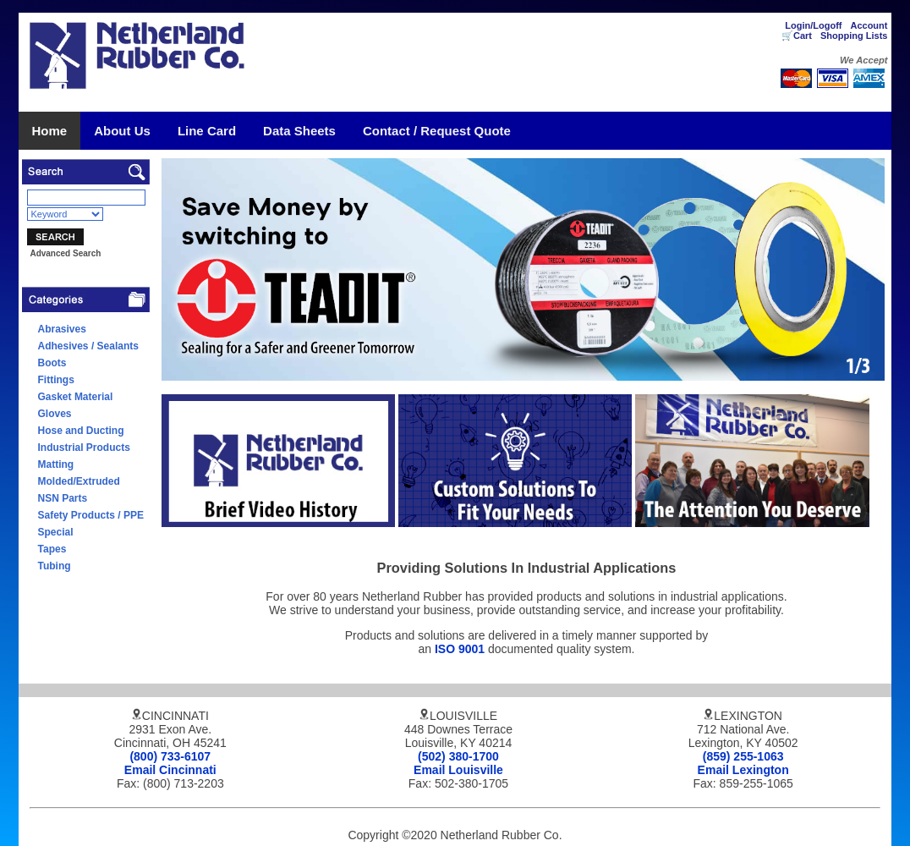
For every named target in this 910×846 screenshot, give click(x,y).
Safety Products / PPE (91, 515)
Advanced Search (65, 253)
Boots (52, 363)
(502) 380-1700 (458, 756)
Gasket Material (75, 397)
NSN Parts (63, 498)
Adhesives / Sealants (88, 346)
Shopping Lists (853, 35)
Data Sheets (299, 131)
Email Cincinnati (170, 770)
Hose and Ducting (81, 431)
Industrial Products (84, 447)
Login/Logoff (813, 25)
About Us (122, 131)
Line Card (207, 131)
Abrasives (62, 329)
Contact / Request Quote (437, 131)
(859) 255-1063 (743, 756)
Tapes (52, 549)
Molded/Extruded (79, 481)
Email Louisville (458, 770)
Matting (56, 464)
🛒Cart (796, 35)
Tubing (54, 566)
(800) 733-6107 (170, 756)
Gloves (55, 414)
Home (50, 131)
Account (868, 25)
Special (56, 532)
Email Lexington (743, 770)
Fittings (56, 380)
